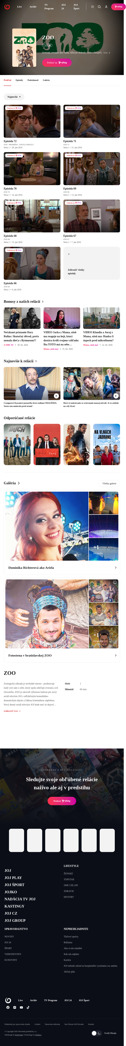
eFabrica (38, 1035)
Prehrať (62, 801)
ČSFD (47, 45)
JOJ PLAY (13, 878)
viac (107, 53)
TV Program (49, 7)
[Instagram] (14, 1007)
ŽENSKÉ (68, 873)
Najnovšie (14, 97)
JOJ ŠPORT (14, 885)
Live (19, 6)
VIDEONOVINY (12, 954)
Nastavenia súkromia (52, 1024)
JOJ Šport (76, 7)
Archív (33, 6)
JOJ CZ (10, 913)
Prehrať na (57, 63)
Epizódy (19, 80)
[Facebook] (7, 1007)
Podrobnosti (33, 80)
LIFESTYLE (71, 865)
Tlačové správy (71, 936)
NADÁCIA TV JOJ (19, 899)
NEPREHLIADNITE (76, 928)
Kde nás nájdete (71, 954)
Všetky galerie (109, 483)
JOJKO (10, 892)
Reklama (68, 942)
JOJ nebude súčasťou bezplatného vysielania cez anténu (90, 966)
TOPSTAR (69, 879)
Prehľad (7, 80)
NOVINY (9, 936)
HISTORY (69, 897)
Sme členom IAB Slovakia (74, 1024)
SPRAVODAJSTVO (16, 928)
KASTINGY (14, 906)
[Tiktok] (28, 1007)
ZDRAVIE (69, 891)
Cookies (37, 1024)
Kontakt (91, 1024)
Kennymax (19, 1035)
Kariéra (67, 960)
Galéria (46, 80)
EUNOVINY (10, 960)
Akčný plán (69, 971)
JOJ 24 (64, 7)
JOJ (7, 871)
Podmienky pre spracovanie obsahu (17, 1024)
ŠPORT (8, 948)
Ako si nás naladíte (73, 948)
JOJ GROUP (15, 920)
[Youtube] (21, 1007)
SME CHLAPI (71, 885)
